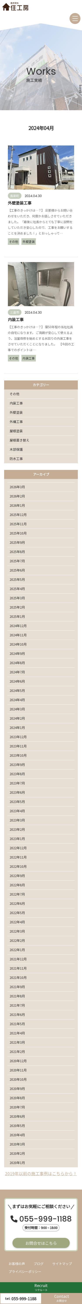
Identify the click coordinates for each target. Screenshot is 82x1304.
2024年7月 (17, 672)
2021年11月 (18, 968)
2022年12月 (18, 848)
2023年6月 (17, 792)
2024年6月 (17, 681)
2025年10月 (18, 533)
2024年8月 (17, 662)
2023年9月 (17, 764)
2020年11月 (18, 1070)
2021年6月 (17, 1014)
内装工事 (16, 403)
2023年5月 (17, 801)
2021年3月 (17, 1042)
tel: (20, 1298)
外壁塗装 (16, 412)
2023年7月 (17, 783)
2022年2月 (17, 940)
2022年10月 (18, 866)
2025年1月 (17, 616)
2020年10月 (18, 1079)
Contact (61, 1298)
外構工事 (16, 421)
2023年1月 (17, 838)
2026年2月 (17, 496)
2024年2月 (17, 718)
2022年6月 (17, 903)
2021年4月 (17, 1033)
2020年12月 (18, 1060)
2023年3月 (17, 820)
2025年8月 (17, 551)
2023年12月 (18, 736)
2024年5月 (17, 690)
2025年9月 (17, 542)
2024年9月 (17, 653)
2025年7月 (17, 561)
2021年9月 (17, 986)
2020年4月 (17, 1135)
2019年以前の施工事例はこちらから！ (41, 1173)
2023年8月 (17, 773)
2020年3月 (17, 1144)
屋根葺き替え (19, 440)
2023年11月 (18, 746)
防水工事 (16, 458)
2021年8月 (17, 996)
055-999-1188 (45, 1220)
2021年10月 (18, 977)
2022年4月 (17, 922)
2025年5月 (17, 579)
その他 (14, 393)
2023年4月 (17, 810)
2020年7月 (17, 1107)
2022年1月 (17, 949)
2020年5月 (17, 1125)
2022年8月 (17, 885)
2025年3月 (17, 598)
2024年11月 (18, 635)
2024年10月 (18, 644)
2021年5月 (17, 1023)
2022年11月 (18, 857)
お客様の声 (17, 1263)
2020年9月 (17, 1088)
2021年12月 (18, 959)
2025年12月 (18, 514)
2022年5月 (17, 912)
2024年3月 (17, 709)
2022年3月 (17, 931)
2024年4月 (17, 699)
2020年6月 (17, 1116)
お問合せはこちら (41, 1243)
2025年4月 (17, 588)
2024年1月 (17, 727)
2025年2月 (17, 607)
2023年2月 (17, 829)
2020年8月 (17, 1097)
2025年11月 (18, 524)
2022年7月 (17, 894)
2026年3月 (17, 486)
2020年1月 (17, 1162)
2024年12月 (18, 625)
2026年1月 (17, 505)
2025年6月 (17, 570)
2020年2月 (17, 1153)
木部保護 (16, 449)
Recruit (41, 1287)
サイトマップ (62, 1263)
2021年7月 (17, 1005)
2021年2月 (17, 1051)
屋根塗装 (16, 430)
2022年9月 (17, 875)
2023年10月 (18, 755)
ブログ (39, 1263)
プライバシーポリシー (25, 1271)
